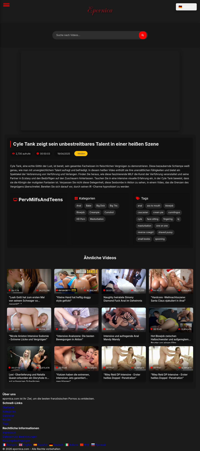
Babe (88, 205)
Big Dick (100, 205)
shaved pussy (165, 232)
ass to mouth (153, 205)
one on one (162, 225)
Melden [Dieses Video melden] (81, 153)
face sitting (152, 219)
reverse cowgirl (146, 232)
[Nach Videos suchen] (100, 35)
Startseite (8, 407)
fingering (168, 219)
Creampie (94, 212)
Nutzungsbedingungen (16, 440)
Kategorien (9, 411)
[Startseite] (100, 11)
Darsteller (8, 415)
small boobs (144, 239)
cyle (140, 219)
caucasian (143, 212)
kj (178, 219)
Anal (79, 205)
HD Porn (81, 219)
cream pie (158, 212)
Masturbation (97, 219)
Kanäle (7, 419)
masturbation (144, 225)
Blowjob (81, 212)
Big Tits (113, 205)
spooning (160, 239)
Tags (5, 423)
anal (140, 205)
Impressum (9, 432)
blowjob (169, 205)
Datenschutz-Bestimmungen (20, 436)
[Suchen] (143, 35)
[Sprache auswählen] (186, 7)
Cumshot (109, 212)
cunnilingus (174, 212)
